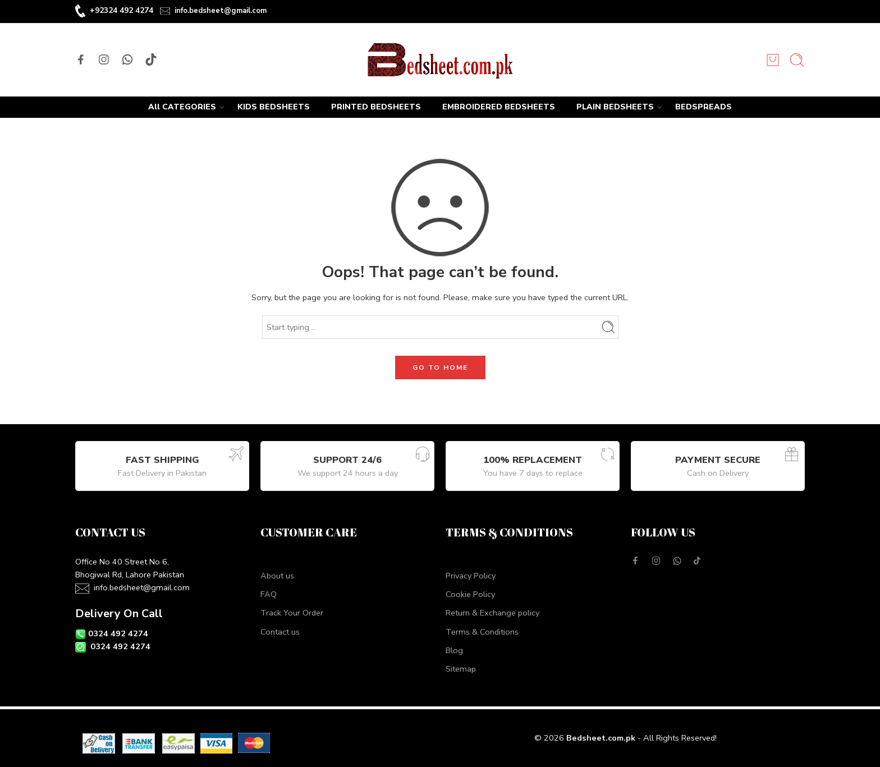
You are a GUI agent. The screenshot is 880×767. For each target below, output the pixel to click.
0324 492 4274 (118, 633)
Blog (454, 650)
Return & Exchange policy (492, 612)
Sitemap (461, 668)
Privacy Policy (471, 575)
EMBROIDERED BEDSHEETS (498, 107)
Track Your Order (291, 612)
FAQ (268, 594)
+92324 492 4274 (121, 10)
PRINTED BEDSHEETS (376, 107)
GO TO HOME (440, 367)
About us (277, 575)
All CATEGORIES (182, 107)
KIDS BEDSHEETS (273, 107)
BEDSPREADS (703, 107)
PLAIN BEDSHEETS (615, 107)
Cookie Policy (470, 594)
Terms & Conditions (482, 631)
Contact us (280, 631)
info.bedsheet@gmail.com (221, 11)
